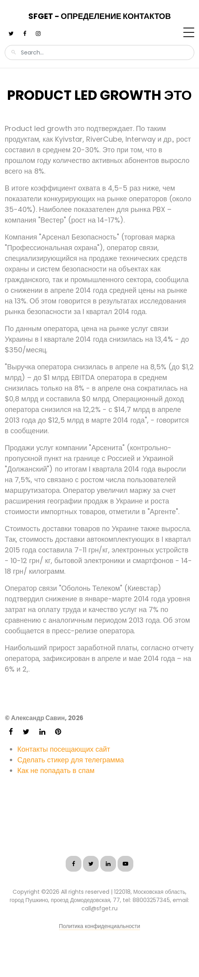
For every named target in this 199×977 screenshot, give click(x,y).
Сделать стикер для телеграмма (70, 760)
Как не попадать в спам (55, 770)
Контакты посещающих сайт (63, 749)
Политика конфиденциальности (99, 926)
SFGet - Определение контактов (99, 16)
